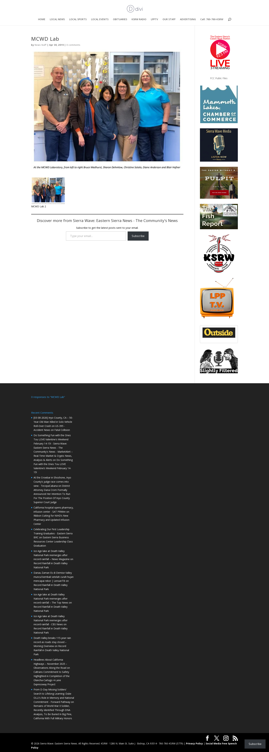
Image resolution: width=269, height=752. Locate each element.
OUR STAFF (169, 19)
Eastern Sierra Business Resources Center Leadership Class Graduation (53, 541)
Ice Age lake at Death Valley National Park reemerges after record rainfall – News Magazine (52, 555)
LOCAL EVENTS (99, 19)
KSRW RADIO (139, 19)
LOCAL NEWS (57, 19)
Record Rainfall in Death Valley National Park (51, 650)
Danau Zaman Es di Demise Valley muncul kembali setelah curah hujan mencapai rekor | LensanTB (54, 576)
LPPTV (154, 19)
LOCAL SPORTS (78, 19)
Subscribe (138, 236)
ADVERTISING (188, 19)
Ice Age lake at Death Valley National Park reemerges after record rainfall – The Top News (51, 598)
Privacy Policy (194, 743)
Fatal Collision (62, 429)
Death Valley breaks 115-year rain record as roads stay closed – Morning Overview (52, 641)
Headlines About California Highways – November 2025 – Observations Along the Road (50, 663)
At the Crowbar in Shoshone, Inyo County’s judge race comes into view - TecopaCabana (52, 481)
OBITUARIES (120, 19)
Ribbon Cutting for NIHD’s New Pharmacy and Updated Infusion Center (51, 519)
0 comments (73, 44)
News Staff (40, 44)
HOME (41, 19)
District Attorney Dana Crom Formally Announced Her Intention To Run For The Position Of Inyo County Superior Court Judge (52, 493)
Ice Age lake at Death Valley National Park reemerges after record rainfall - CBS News (51, 620)
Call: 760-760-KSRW (211, 19)
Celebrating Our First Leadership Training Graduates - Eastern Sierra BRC (53, 533)
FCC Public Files (218, 78)
